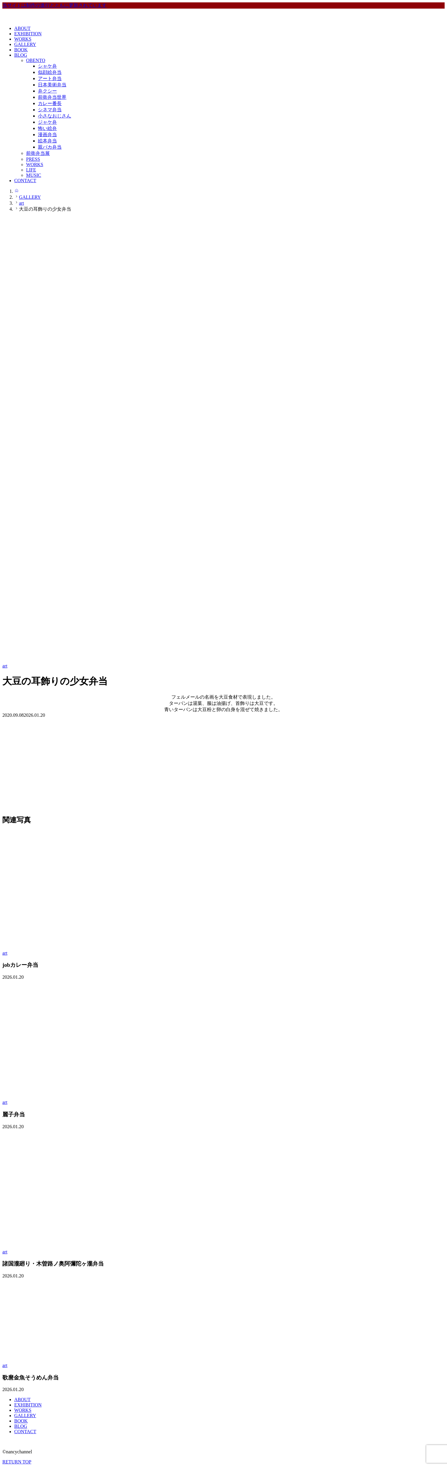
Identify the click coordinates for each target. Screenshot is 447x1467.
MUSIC (33, 175)
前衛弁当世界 (52, 97)
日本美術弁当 (52, 84)
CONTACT (25, 180)
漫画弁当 (47, 134)
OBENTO (35, 60)
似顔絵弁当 (50, 72)
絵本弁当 (47, 140)
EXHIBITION (27, 33)
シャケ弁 (47, 66)
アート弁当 (50, 78)
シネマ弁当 (50, 109)
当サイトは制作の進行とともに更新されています (54, 5)
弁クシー (47, 90)
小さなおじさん (54, 115)
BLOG (20, 55)
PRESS (33, 159)
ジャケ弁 (47, 122)
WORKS (22, 39)
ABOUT (22, 28)
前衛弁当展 (38, 153)
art (4, 665)
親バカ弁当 (50, 147)
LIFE (31, 169)
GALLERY (25, 44)
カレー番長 (50, 103)
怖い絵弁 (47, 128)
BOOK (21, 49)
